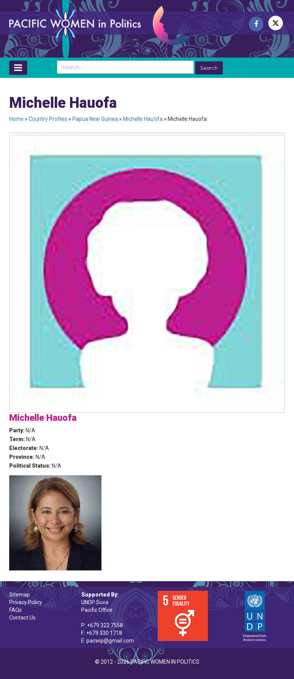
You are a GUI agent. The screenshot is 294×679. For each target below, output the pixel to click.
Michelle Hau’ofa (143, 119)
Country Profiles (48, 119)
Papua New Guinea (95, 119)
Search (209, 67)
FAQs (15, 610)
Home (16, 119)
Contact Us (22, 618)
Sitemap (19, 595)
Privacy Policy (25, 602)
